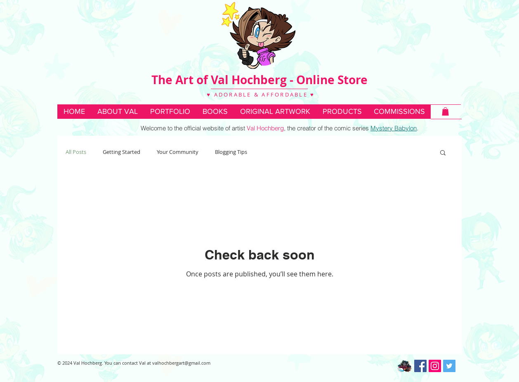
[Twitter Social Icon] (449, 366)
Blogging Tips (231, 152)
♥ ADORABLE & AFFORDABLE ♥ (259, 94)
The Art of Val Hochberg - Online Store (259, 80)
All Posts (76, 152)
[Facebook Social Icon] (420, 366)
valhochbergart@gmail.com (181, 363)
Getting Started (121, 152)
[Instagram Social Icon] (435, 366)
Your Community (177, 152)
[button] (215, 111)
